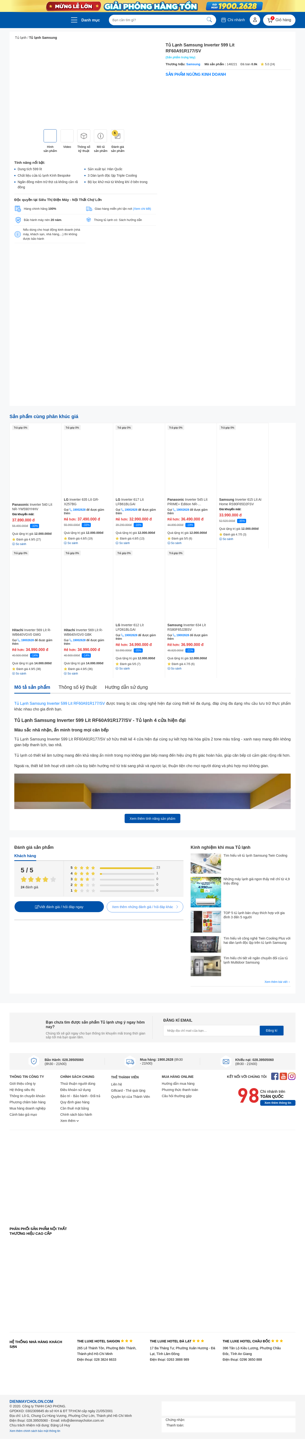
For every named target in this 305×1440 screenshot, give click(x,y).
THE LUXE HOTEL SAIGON (104, 1341)
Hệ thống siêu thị (22, 1090)
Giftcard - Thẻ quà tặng (128, 1090)
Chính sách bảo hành (76, 1114)
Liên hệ (116, 1084)
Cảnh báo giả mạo (23, 1114)
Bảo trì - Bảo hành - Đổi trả (80, 1096)
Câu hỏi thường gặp (177, 1096)
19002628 (79, 509)
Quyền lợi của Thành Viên (130, 1097)
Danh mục (90, 20)
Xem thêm (69, 1121)
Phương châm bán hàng (28, 1102)
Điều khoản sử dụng (75, 1090)
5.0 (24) (268, 64)
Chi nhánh (233, 20)
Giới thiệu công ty (23, 1083)
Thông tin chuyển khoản (27, 1096)
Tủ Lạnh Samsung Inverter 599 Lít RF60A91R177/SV (59, 703)
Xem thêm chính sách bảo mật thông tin (35, 1431)
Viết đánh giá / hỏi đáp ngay (59, 907)
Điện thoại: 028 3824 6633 (96, 1359)
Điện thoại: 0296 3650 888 (242, 1359)
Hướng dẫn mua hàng (178, 1083)
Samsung (193, 64)
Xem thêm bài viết (277, 982)
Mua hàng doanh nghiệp (28, 1108)
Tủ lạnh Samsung (43, 38)
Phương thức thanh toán (180, 1090)
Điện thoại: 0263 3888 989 (169, 1359)
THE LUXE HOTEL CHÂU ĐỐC (253, 1341)
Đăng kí (271, 1030)
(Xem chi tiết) (142, 208)
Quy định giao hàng (74, 1102)
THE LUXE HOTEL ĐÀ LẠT (177, 1341)
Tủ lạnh (20, 38)
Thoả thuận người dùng (77, 1083)
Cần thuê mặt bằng (74, 1108)
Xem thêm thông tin (277, 1103)
